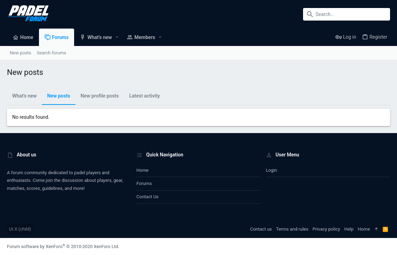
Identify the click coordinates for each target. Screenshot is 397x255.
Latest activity (144, 96)
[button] (117, 37)
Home (142, 170)
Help (349, 229)
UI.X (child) (20, 229)
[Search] (346, 14)
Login (271, 170)
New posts (58, 96)
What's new (24, 96)
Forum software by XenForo (63, 246)
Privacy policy (326, 229)
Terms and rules (292, 229)
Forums (144, 183)
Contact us (147, 196)
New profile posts (100, 96)
